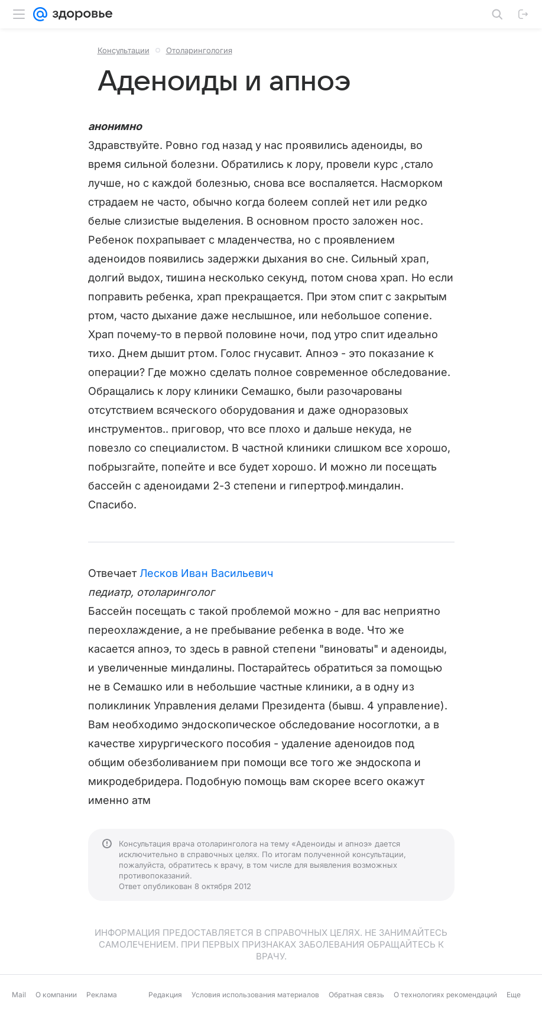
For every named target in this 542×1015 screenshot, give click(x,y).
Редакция (165, 994)
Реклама (101, 994)
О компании (56, 994)
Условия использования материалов (255, 994)
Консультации (124, 50)
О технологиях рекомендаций (445, 994)
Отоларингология (199, 50)
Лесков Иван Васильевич (206, 573)
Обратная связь (356, 994)
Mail (19, 994)
